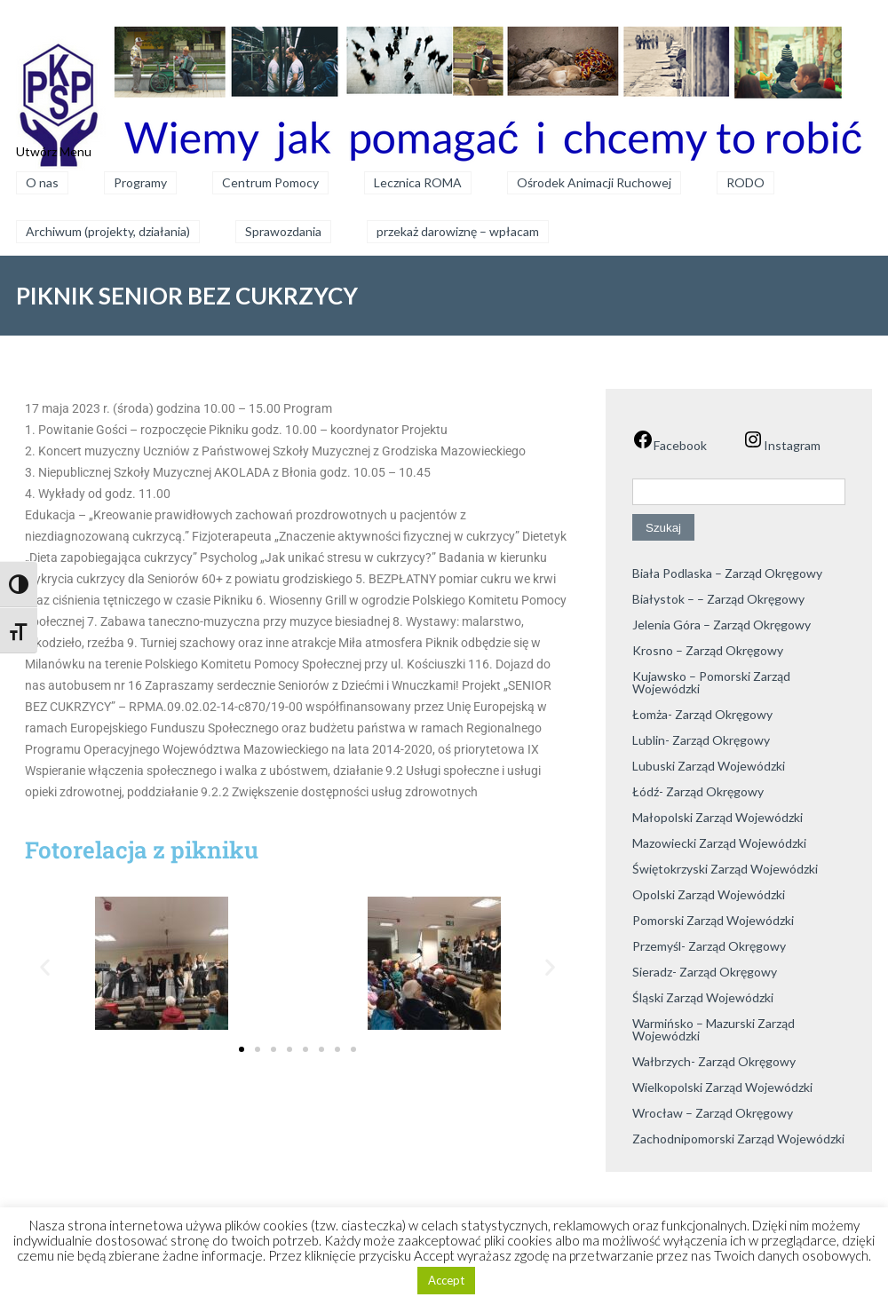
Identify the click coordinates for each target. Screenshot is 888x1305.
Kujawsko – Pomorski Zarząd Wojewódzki (711, 682)
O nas (42, 182)
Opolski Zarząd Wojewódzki (708, 894)
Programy (140, 182)
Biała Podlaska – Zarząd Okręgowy (727, 573)
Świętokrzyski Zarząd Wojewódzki (725, 868)
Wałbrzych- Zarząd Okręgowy (714, 1061)
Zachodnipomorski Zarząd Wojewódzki (738, 1138)
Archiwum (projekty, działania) (108, 231)
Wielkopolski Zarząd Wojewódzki (722, 1087)
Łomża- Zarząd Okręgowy (702, 714)
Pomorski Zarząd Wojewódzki (713, 920)
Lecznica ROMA (418, 182)
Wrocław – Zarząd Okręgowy (712, 1112)
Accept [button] (446, 1280)
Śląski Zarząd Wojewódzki (702, 997)
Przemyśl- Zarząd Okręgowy (709, 945)
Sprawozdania (283, 231)
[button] (45, 966)
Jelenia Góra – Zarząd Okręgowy (721, 624)
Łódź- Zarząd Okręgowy (698, 791)
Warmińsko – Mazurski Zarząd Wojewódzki (713, 1029)
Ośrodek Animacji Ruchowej (594, 182)
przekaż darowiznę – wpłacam (458, 231)
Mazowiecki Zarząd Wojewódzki (719, 842)
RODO (745, 182)
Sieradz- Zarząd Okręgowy (704, 971)
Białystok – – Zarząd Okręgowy (718, 598)
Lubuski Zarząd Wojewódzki (708, 765)
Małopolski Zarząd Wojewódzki (717, 817)
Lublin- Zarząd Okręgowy (701, 739)
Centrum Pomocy (270, 182)
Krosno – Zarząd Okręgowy (707, 650)
